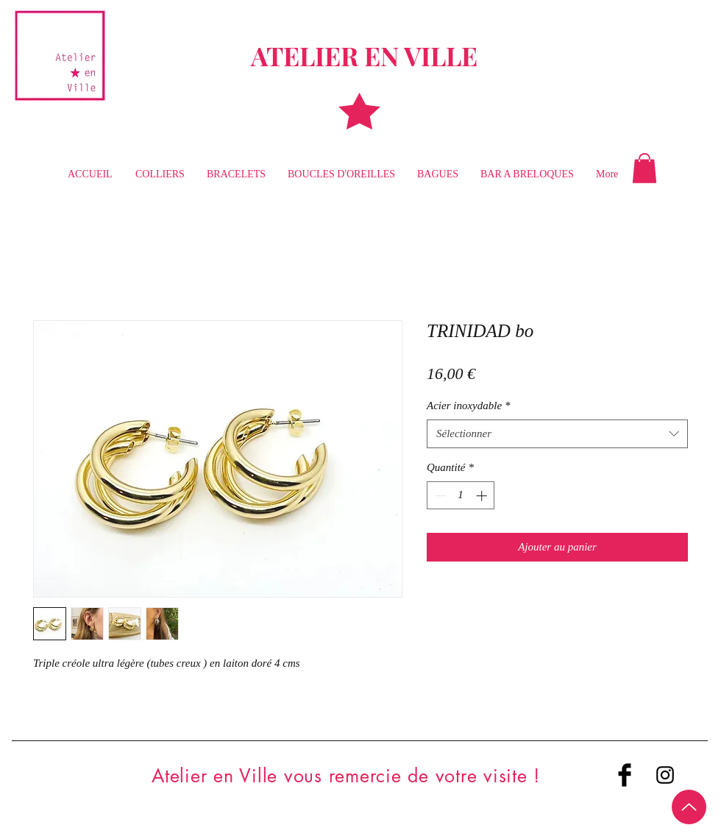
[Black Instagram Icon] (665, 775)
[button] (644, 168)
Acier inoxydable (469, 405)
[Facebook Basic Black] (624, 775)
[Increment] (483, 495)
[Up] (689, 807)
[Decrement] (439, 495)
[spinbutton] (461, 495)
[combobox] (557, 434)
